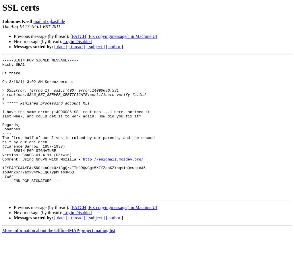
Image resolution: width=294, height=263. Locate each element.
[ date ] (60, 46)
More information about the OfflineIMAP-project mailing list (58, 258)
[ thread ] (76, 46)
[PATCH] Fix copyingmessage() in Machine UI (113, 36)
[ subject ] (95, 46)
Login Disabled (77, 41)
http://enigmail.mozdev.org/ (113, 179)
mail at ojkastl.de (49, 21)
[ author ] (114, 46)
